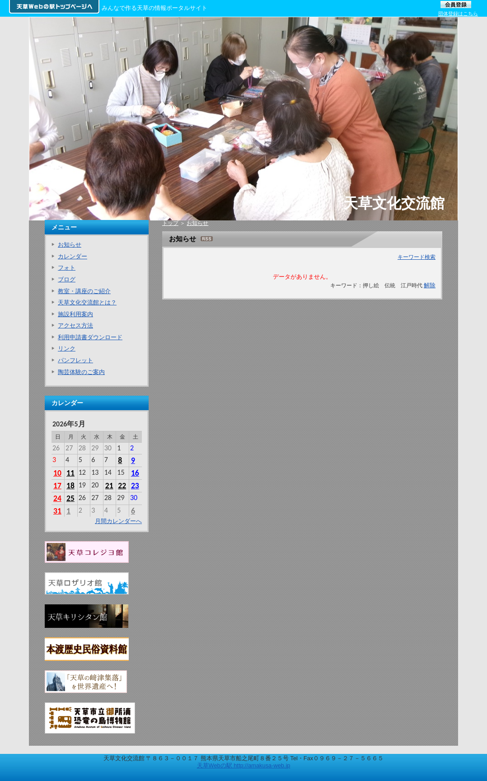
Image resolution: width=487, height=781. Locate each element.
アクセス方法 (75, 325)
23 (135, 486)
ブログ (66, 279)
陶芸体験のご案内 (81, 372)
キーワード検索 (416, 257)
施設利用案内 (75, 314)
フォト (66, 267)
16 (135, 473)
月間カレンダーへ (118, 521)
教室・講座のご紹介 (84, 291)
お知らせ (197, 223)
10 (57, 473)
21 (109, 486)
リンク (66, 348)
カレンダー (72, 256)
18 (70, 486)
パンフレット (75, 360)
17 (57, 486)
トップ (170, 223)
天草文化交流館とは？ (87, 302)
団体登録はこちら (458, 13)
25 (70, 498)
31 (57, 511)
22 (122, 486)
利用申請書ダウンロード (90, 337)
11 (70, 473)
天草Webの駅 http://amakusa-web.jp (243, 765)
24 (57, 498)
